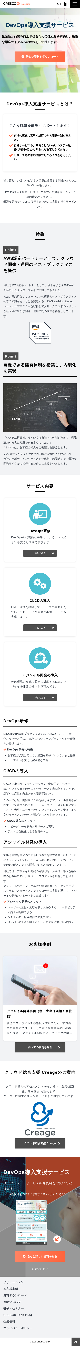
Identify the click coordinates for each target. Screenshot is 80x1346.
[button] (75, 4)
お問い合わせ (58, 4)
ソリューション (13, 1282)
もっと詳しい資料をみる (42, 1256)
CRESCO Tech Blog (17, 1315)
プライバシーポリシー (18, 1328)
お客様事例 (10, 1288)
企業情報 (9, 1321)
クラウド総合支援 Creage (40, 1143)
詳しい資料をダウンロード (42, 56)
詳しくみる (40, 553)
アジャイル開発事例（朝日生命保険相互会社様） (39, 1013)
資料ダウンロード (65, 4)
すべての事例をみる (40, 1047)
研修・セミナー (13, 1308)
